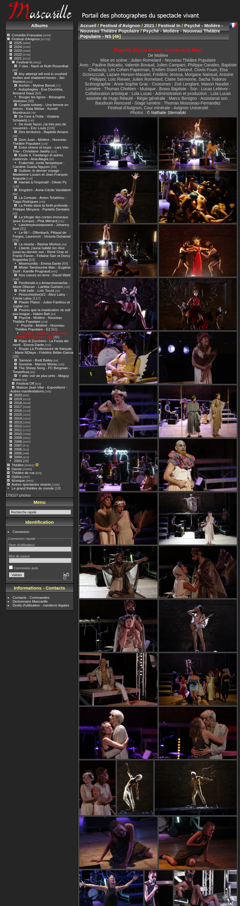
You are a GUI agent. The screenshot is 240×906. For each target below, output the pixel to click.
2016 (18, 410)
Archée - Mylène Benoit (37, 85)
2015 (18, 414)
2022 (18, 54)
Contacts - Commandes (31, 597)
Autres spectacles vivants (31, 484)
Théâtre (18, 465)
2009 (18, 437)
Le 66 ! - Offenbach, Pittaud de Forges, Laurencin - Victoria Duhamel (42, 234)
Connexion (21, 532)
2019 (18, 399)
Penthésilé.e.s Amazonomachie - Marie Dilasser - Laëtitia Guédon (41, 285)
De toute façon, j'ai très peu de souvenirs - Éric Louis (39, 126)
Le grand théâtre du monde (33, 488)
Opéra (16, 476)
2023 (18, 50)
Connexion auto (23, 568)
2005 (18, 453)
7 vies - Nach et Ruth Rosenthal (43, 66)
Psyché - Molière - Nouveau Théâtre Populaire (37, 319)
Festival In (24, 62)
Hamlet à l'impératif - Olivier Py (43, 182)
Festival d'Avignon (26, 39)
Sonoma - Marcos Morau (38, 364)
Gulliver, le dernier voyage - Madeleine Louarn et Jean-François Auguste (40, 174)
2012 (18, 426)
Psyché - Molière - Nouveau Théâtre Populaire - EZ (39, 327)
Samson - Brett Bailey (36, 360)
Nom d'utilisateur (22, 545)
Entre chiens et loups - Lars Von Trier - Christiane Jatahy (40, 149)
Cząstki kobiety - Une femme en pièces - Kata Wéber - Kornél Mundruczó (40, 108)
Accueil (88, 25)
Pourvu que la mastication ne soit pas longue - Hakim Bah (41, 312)
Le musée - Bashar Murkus (40, 244)
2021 (18, 58)
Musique (18, 480)
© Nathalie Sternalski (166, 112)
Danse (17, 469)
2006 (18, 449)
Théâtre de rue (23, 473)
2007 (18, 445)
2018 (18, 403)
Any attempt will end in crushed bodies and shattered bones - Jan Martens (40, 77)
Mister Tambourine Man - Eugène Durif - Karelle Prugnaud (41, 269)
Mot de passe (19, 556)
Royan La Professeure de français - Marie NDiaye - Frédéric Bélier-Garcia (43, 350)
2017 (18, 406)
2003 (18, 461)
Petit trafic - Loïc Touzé (36, 290)
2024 (18, 47)
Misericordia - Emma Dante (40, 263)
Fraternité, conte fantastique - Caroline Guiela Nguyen (38, 165)
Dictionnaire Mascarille (30, 601)
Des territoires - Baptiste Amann (43, 132)
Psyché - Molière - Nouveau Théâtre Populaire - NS (41, 335)
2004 (18, 457)
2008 (18, 441)
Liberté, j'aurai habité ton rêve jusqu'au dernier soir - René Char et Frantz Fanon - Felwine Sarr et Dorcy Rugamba (41, 253)
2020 (18, 395)
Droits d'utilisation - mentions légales (41, 605)
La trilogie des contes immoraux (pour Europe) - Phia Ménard (40, 219)
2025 (18, 43)
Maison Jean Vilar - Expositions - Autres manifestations (38, 389)
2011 (18, 430)
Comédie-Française (27, 35)
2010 (18, 434)
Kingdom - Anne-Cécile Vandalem (45, 190)
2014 (18, 418)
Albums (39, 25)
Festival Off (25, 383)
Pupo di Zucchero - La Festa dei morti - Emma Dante (41, 343)
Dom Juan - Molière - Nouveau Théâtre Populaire (40, 141)
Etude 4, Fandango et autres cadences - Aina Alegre (38, 157)
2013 (18, 422)
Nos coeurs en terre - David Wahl (44, 275)
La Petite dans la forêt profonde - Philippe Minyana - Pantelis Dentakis (41, 207)
